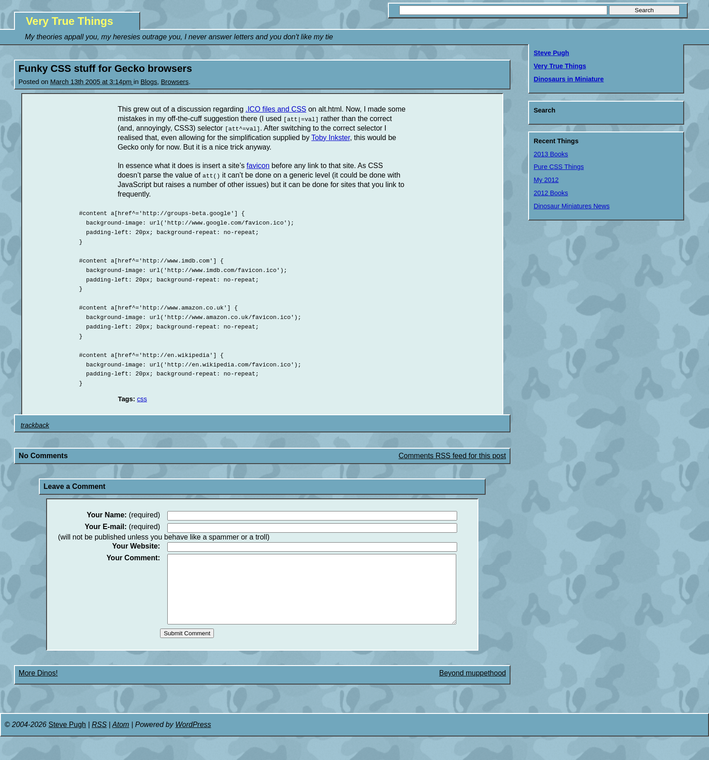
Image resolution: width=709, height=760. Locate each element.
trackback (35, 424)
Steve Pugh (551, 52)
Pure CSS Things (559, 166)
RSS (99, 737)
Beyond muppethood (472, 686)
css (142, 398)
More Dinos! (38, 686)
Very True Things (69, 21)
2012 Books (551, 193)
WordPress (193, 737)
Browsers (175, 81)
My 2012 (546, 179)
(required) (123, 514)
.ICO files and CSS (276, 109)
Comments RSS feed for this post (452, 455)
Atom (120, 737)
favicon (257, 165)
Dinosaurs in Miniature (569, 79)
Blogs (149, 81)
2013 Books (551, 154)
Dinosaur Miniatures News (572, 206)
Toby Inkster (331, 137)
